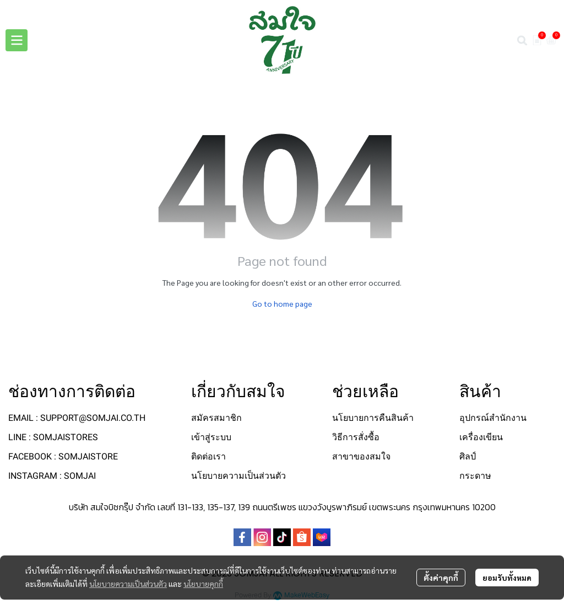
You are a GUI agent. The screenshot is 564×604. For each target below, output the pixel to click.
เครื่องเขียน (481, 437)
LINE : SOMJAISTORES (53, 437)
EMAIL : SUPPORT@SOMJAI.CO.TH (76, 418)
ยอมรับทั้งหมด (507, 577)
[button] (522, 40)
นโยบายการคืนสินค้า (373, 418)
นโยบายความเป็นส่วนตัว (128, 584)
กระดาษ (475, 476)
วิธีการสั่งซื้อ (355, 437)
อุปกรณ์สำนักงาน (493, 418)
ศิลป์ (467, 456)
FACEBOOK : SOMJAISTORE (63, 456)
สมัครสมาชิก (216, 418)
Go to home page (282, 303)
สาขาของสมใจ (361, 456)
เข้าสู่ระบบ (211, 437)
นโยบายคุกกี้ (203, 584)
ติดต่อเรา (208, 456)
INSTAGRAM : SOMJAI (52, 476)
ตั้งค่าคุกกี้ (441, 577)
